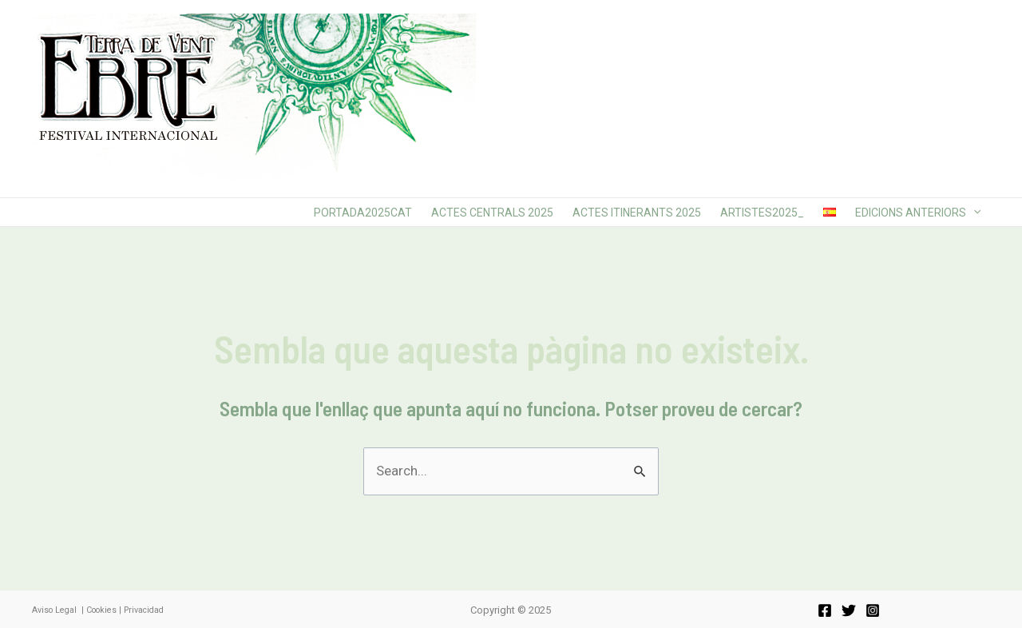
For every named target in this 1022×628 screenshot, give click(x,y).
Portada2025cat (363, 212)
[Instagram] (873, 610)
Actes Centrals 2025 (492, 212)
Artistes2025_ (762, 212)
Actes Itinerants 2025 (636, 212)
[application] (973, 212)
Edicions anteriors (917, 212)
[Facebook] (825, 610)
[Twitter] (849, 610)
